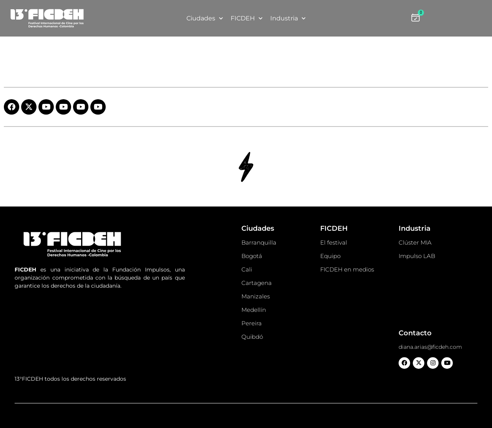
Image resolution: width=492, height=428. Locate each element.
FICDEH (247, 18)
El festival (333, 242)
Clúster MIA (415, 242)
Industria (288, 18)
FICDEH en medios (347, 269)
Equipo (330, 256)
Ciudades (204, 18)
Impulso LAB (417, 256)
